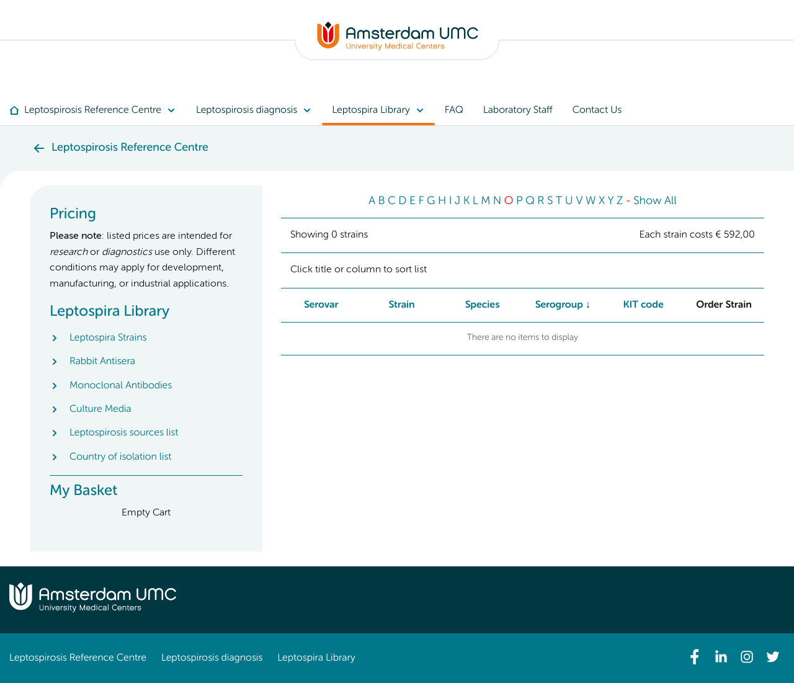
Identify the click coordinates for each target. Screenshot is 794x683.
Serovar (321, 305)
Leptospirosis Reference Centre (77, 658)
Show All (655, 201)
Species (482, 305)
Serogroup (559, 305)
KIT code (643, 305)
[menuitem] (97, 110)
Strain (401, 305)
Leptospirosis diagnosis (211, 658)
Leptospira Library (316, 658)
